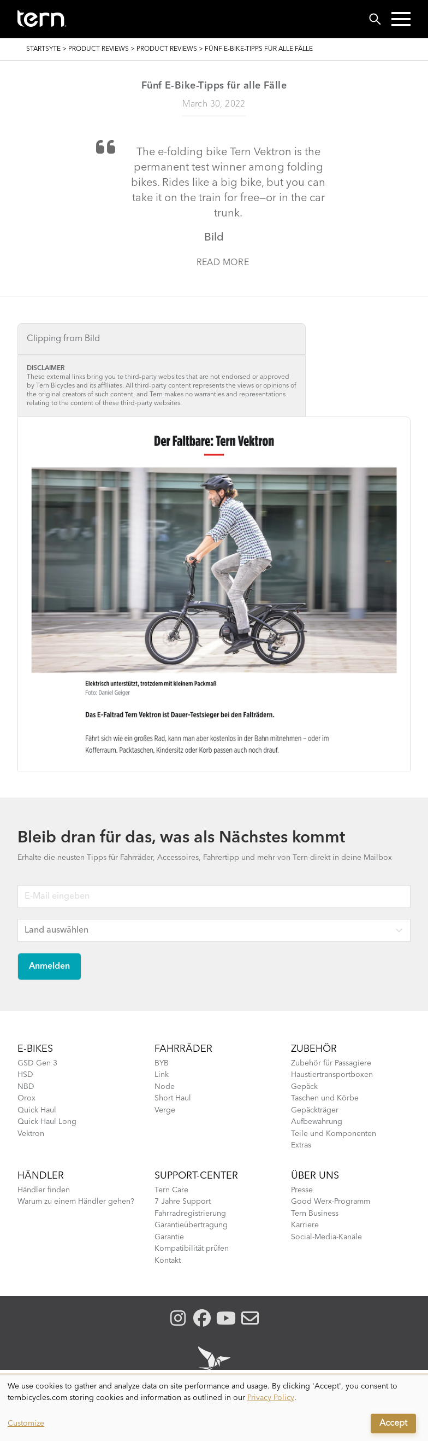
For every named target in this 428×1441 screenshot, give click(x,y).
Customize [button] (26, 1423)
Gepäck (304, 1087)
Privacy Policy (270, 1398)
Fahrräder (183, 1049)
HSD (25, 1075)
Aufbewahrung (316, 1122)
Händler (40, 1176)
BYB (161, 1063)
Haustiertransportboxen (332, 1075)
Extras (301, 1145)
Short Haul (172, 1098)
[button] (401, 19)
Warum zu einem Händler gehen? (75, 1201)
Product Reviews (98, 49)
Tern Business (314, 1213)
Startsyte (43, 49)
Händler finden (43, 1190)
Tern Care (171, 1190)
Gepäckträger (314, 1110)
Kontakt (167, 1260)
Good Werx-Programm (330, 1201)
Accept (393, 1423)
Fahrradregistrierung (190, 1213)
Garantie (169, 1237)
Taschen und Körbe (325, 1098)
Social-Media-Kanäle (326, 1237)
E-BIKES (35, 1049)
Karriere (305, 1225)
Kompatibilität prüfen (191, 1248)
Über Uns (315, 1176)
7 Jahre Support (182, 1201)
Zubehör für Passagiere (331, 1063)
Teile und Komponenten (333, 1134)
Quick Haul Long (46, 1122)
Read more (223, 263)
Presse (302, 1190)
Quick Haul (36, 1110)
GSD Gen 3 (37, 1063)
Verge (164, 1110)
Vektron (30, 1134)
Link (161, 1075)
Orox (26, 1098)
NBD (25, 1087)
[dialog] (214, 1408)
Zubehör (314, 1049)
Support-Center (196, 1176)
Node (164, 1087)
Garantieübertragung (191, 1225)
